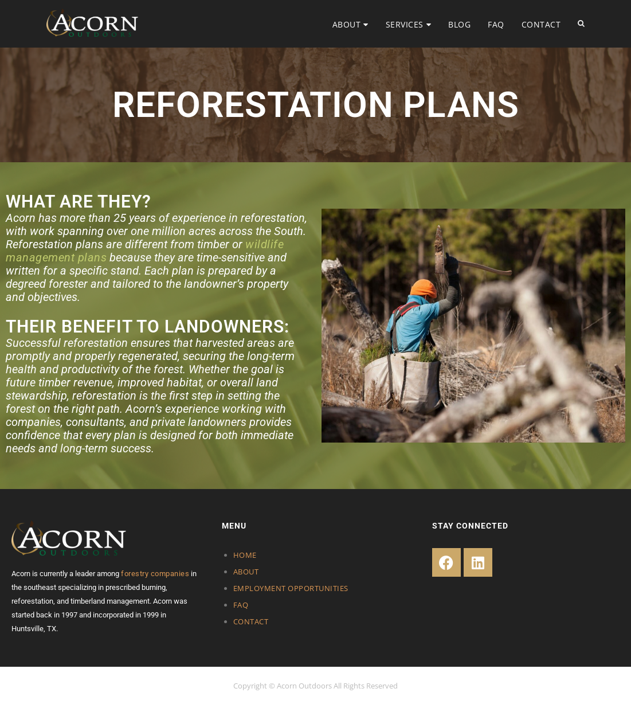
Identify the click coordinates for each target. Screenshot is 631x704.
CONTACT (541, 24)
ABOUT (346, 24)
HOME (245, 555)
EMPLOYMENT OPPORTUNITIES (290, 588)
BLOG (459, 24)
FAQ (496, 24)
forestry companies (155, 573)
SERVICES (405, 24)
